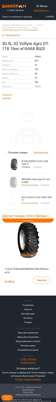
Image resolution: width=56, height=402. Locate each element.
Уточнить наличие (7, 96)
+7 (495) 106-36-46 (15, 10)
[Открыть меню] (42, 6)
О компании (28, 305)
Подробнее (37, 167)
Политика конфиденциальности (28, 395)
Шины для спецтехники (28, 337)
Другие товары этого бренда (25, 216)
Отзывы (28, 322)
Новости (28, 309)
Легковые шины (28, 345)
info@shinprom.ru (41, 10)
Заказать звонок (7, 398)
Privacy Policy (28, 392)
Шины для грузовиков (28, 333)
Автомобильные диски (28, 350)
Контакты (28, 318)
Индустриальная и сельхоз (28, 341)
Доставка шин (28, 314)
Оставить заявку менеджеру (28, 379)
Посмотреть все (40, 152)
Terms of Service (28, 390)
